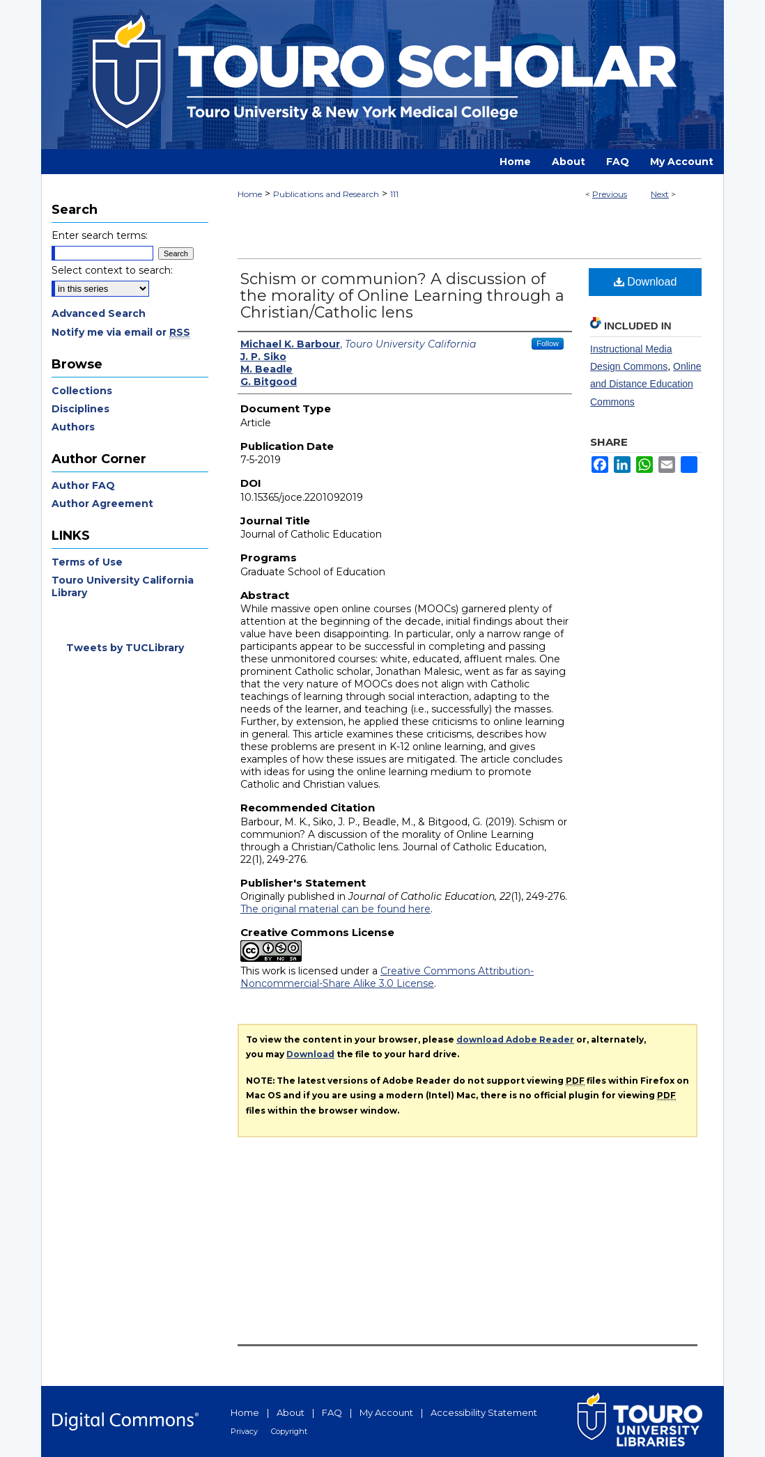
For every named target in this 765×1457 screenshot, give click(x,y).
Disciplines (80, 409)
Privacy (244, 1431)
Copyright (289, 1431)
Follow (547, 343)
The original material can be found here (335, 909)
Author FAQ (83, 485)
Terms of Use (87, 562)
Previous (609, 194)
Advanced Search (99, 313)
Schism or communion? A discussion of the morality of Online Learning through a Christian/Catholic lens (402, 296)
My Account (386, 1412)
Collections (82, 390)
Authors (73, 427)
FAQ (332, 1412)
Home (250, 194)
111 (394, 194)
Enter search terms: (100, 235)
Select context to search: (112, 270)
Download (645, 282)
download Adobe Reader (515, 1039)
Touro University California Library (123, 586)
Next (660, 194)
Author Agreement (102, 503)
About (290, 1412)
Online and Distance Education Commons (646, 384)
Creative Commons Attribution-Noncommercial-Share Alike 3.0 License (387, 977)
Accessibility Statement (484, 1412)
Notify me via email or (121, 332)
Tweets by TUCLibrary (125, 647)
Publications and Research (326, 194)
